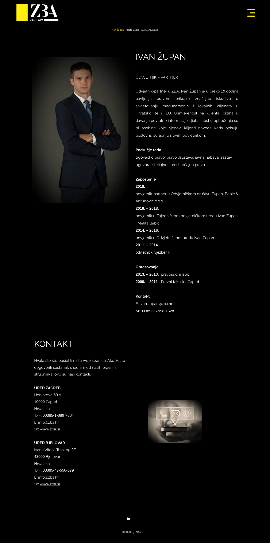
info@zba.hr (48, 422)
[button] (251, 13)
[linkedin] (128, 518)
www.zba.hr (50, 429)
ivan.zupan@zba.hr (156, 303)
